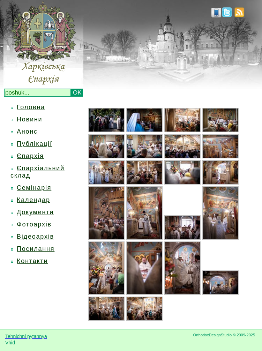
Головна (31, 107)
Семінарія (34, 187)
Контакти (32, 260)
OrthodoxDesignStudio (212, 335)
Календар (33, 199)
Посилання (35, 248)
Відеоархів (35, 236)
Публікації (34, 143)
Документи (35, 212)
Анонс (27, 131)
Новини (29, 119)
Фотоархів (34, 224)
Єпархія (30, 155)
